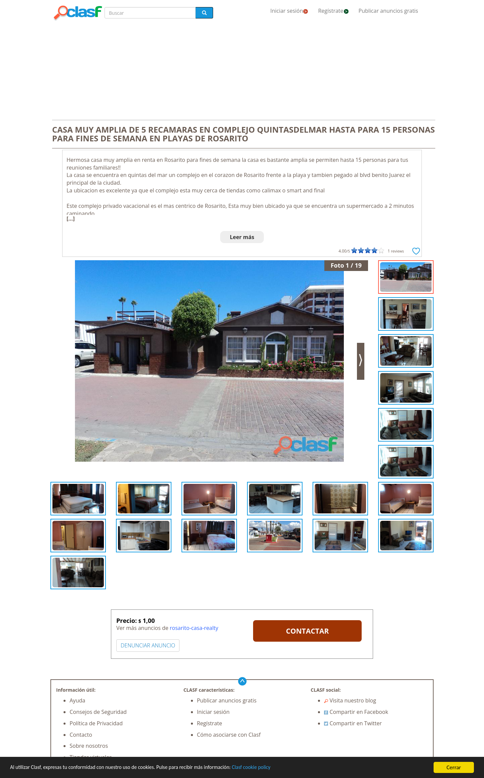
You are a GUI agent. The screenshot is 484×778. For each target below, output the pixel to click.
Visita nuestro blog (350, 700)
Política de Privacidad (96, 723)
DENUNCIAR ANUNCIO (148, 645)
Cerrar (453, 767)
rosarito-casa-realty (194, 628)
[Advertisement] (242, 71)
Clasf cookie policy (274, 767)
